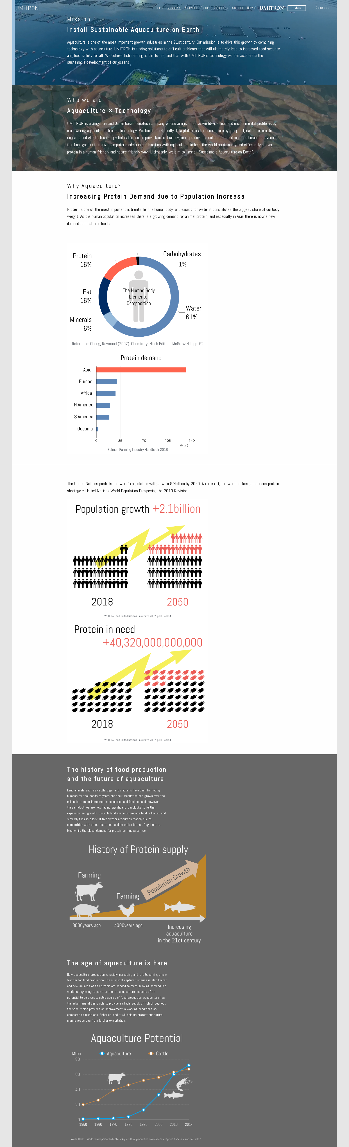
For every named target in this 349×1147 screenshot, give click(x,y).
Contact (323, 7)
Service (192, 7)
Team (206, 7)
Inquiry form (174, 1085)
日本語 (297, 7)
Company (221, 7)
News (252, 7)
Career (239, 7)
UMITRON (27, 7)
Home (160, 7)
